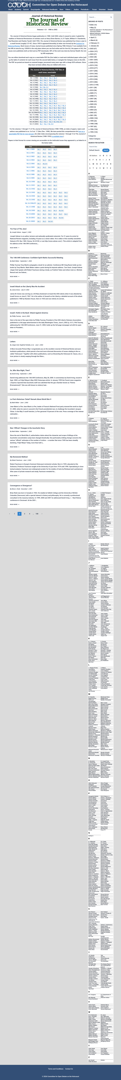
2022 (93, 57)
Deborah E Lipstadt (93, 355)
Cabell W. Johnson (93, 283)
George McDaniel (105, 458)
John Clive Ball (92, 613)
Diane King (91, 361)
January (95, 46)
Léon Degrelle (104, 675)
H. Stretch (91, 494)
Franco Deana (92, 428)
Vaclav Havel (91, 1005)
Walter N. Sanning (105, 1018)
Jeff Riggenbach (105, 596)
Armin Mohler (104, 236)
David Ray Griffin (105, 350)
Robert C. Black (105, 871)
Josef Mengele (92, 630)
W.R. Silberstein (105, 1016)
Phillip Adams (104, 821)
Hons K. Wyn (91, 532)
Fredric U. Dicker (105, 437)
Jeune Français (105, 603)
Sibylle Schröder (92, 932)
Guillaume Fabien (92, 485)
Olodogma (91, 784)
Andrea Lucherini (105, 211)
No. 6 (64, 105)
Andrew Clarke (92, 217)
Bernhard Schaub (92, 262)
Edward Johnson (92, 386)
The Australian (104, 961)
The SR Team (91, 965)
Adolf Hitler (91, 189)
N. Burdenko (91, 761)
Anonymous (91, 226)
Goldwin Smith (104, 472)
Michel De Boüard (93, 742)
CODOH (90, 316)
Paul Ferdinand (92, 803)
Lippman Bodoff (92, 682)
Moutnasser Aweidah (93, 755)
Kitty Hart (103, 657)
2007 (93, 99)
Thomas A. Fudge (105, 970)
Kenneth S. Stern (92, 650)
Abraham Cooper (105, 182)
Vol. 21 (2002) (30, 221)
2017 (94, 71)
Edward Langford (92, 387)
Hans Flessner (92, 498)
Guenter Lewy (92, 484)
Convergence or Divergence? (21, 486)
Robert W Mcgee (105, 884)
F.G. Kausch (104, 418)
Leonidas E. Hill (105, 678)
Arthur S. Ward (92, 242)
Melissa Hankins (105, 729)
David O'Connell (92, 350)
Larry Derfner (91, 670)
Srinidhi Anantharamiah (105, 937)
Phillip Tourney (92, 822)
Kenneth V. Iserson (105, 651)
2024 (94, 51)
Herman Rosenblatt (106, 523)
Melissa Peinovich (93, 730)
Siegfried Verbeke (105, 932)
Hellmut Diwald (105, 513)
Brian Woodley (104, 269)
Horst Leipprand (92, 533)
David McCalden (92, 347)
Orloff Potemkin (92, 786)
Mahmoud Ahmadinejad (91, 700)
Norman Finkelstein (93, 777)
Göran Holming (92, 474)
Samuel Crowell (92, 913)
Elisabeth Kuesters (105, 392)
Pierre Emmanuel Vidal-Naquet (92, 825)
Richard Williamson (106, 866)
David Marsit (104, 345)
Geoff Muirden (92, 452)
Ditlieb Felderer (105, 364)
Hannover (103, 497)
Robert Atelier (92, 869)
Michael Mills (104, 738)
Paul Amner (104, 800)
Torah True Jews (92, 983)
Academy (18, 9)
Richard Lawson (92, 865)
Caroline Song (104, 287)
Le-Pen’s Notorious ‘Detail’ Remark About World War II (30, 399)
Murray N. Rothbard (106, 755)
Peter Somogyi (92, 815)
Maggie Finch (104, 698)
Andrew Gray (104, 217)
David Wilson (104, 352)
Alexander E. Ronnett (93, 199)
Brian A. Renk (104, 267)
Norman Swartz (105, 777)
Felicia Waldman (92, 421)
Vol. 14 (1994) (30, 196)
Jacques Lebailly (92, 574)
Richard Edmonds (93, 859)
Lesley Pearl (91, 679)
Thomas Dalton (92, 971)
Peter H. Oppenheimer (106, 811)
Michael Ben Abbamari (94, 732)
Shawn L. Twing (92, 930)
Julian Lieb (91, 635)
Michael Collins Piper (106, 732)
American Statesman (93, 210)
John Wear (103, 622)
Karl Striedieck (92, 647)
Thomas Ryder (104, 977)
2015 (94, 76)
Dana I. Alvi (91, 329)
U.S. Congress (92, 994)
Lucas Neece (104, 688)
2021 (94, 60)
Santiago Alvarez (92, 916)
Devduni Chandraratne (94, 358)
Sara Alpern (104, 916)
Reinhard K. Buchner (106, 853)
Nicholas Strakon (105, 770)
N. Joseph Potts (105, 761)
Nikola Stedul (104, 773)
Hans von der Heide (106, 501)
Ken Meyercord (105, 649)
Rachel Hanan (104, 844)
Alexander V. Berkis (106, 201)
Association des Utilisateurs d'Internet (106, 244)
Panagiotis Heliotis (93, 796)
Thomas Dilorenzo (105, 971)
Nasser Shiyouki (92, 764)
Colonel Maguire (105, 317)
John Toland (91, 622)
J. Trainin (90, 567)
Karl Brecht (104, 644)
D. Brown (90, 326)
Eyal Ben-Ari (91, 412)
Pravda (90, 830)
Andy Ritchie (104, 220)
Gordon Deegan (105, 474)
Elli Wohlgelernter (93, 395)
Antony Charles (92, 234)
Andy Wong (91, 221)
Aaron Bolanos (92, 179)
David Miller (91, 348)
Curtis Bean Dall (92, 320)
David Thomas (104, 351)
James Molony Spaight (107, 580)
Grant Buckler (92, 477)
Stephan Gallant (92, 940)
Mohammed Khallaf (93, 752)
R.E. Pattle (103, 841)
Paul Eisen (103, 802)
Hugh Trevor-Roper (93, 536)
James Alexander (105, 574)
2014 (94, 79)
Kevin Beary (104, 654)
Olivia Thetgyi (104, 783)
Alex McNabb (104, 198)
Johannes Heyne (92, 609)
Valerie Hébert (92, 1006)
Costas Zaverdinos (93, 319)
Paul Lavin (91, 806)
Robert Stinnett (92, 884)
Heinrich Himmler (93, 510)
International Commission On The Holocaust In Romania (94, 555)
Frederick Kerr (104, 436)
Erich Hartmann (92, 404)
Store (61, 9)
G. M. (102, 447)
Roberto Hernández (106, 885)
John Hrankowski (92, 615)
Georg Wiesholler (92, 453)
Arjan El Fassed (92, 236)
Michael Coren (92, 733)
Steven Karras (92, 946)
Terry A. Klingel (92, 959)
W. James (103, 1015)
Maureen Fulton (92, 727)
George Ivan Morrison (106, 456)
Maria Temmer (104, 707)
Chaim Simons (92, 293)
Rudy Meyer (104, 901)
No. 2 (46, 78)
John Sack (103, 619)
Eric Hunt (103, 401)
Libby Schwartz (105, 681)
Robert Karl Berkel (93, 879)
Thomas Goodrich (105, 973)
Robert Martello (92, 881)
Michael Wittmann (105, 741)
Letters (12, 342)
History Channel (105, 526)
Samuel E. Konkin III (106, 913)
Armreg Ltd (91, 237)
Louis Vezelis (104, 687)
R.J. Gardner (91, 843)
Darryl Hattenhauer (93, 339)
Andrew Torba (92, 220)
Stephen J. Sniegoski (106, 942)
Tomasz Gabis (104, 980)
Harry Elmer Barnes (93, 504)
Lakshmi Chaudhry (105, 669)
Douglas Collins (105, 371)
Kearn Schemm (105, 647)
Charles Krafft (104, 296)
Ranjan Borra (91, 850)
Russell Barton (104, 903)
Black (89, 265)
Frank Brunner (104, 428)
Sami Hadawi (104, 912)
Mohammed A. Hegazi (106, 749)
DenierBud (103, 355)
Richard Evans (104, 859)
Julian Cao (103, 634)
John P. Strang (104, 618)
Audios (76, 9)
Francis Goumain (105, 425)
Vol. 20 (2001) (30, 217)
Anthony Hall (91, 227)
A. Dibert (103, 176)
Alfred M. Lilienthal (93, 204)
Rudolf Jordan (92, 901)
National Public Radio (94, 765)
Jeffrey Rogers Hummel (92, 598)
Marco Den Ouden (93, 704)
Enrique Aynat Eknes (106, 398)
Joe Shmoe (91, 608)
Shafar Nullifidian (92, 929)
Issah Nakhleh (104, 558)
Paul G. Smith (91, 805)
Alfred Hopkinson (92, 202)
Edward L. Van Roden (106, 386)
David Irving (104, 344)
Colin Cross (91, 317)
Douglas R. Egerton (106, 373)
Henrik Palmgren (105, 516)
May (93, 28)
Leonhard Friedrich (93, 678)
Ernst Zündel (91, 409)
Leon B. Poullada (92, 675)
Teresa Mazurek (105, 958)
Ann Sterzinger (104, 224)
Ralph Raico (104, 849)
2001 (93, 115)
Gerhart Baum (92, 465)
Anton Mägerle (92, 233)
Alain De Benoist (105, 191)
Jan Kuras (103, 583)
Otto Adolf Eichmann (93, 787)
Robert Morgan (105, 881)
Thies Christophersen (94, 970)
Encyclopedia (35, 9)
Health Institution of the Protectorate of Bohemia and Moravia (106, 507)
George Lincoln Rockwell (92, 458)
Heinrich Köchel (105, 510)
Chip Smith (103, 300)
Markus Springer (105, 714)
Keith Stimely (91, 649)
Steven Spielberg (105, 946)
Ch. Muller (103, 291)
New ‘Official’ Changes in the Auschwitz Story (27, 428)
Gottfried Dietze (105, 475)
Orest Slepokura (105, 784)
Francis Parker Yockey (106, 427)
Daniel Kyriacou (92, 333)
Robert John (104, 878)
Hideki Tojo (104, 525)
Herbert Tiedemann (106, 522)
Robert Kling (104, 879)
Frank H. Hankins (92, 430)
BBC (89, 259)
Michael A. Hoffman (106, 730)
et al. (102, 409)
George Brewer (92, 455)
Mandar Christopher (106, 700)
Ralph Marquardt (92, 849)
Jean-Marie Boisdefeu (106, 593)
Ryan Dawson (91, 906)
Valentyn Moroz (105, 1005)
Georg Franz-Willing (106, 452)
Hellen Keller (91, 513)
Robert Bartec (104, 869)
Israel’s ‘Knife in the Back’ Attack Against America (29, 313)
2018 (94, 68)
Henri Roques (91, 516)
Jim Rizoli (91, 605)
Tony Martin (104, 981)
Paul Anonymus (92, 802)
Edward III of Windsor (106, 385)
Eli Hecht (90, 392)
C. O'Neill (90, 281)
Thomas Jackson (92, 975)
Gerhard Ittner (92, 463)
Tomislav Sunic (92, 981)
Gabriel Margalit (92, 449)
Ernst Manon (91, 408)
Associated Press (92, 243)
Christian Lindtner (93, 303)
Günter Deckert (105, 485)
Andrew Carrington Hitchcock (105, 215)
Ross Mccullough (105, 898)
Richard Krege (92, 863)
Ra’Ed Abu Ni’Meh (93, 844)
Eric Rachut (104, 402)
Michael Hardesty (93, 736)
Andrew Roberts (105, 218)
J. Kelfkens (91, 565)
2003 (93, 110)
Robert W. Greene (92, 885)
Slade (102, 933)
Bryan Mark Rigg (92, 275)
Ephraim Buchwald (93, 399)
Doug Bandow (104, 370)
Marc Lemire (104, 703)
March (94, 40)
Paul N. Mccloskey (93, 808)
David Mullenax (105, 348)
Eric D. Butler (91, 401)
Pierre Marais (104, 827)
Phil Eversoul (91, 818)
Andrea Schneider (93, 213)
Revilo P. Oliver (92, 856)
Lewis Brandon (92, 681)
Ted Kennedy (91, 958)
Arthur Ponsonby (92, 240)
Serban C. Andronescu (106, 924)
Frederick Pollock (92, 437)
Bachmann (103, 253)
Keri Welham (91, 653)
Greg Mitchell (104, 479)
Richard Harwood (105, 862)
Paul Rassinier (104, 808)
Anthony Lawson (105, 229)
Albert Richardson (93, 195)
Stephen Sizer (92, 943)
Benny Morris (104, 259)
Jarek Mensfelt (92, 587)
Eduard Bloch (91, 383)
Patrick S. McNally (105, 799)
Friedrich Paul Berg (93, 440)
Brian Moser (104, 268)
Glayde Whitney (92, 472)
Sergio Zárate (104, 926)
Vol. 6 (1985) (31, 167)
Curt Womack (104, 319)
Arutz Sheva (104, 242)
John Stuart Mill (92, 621)
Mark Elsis (91, 710)
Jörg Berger (104, 627)
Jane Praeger (104, 584)
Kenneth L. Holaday (106, 650)
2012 (94, 85)
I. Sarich (90, 544)
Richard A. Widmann (93, 857)
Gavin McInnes (104, 450)
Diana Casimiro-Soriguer (105, 359)
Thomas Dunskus (92, 973)
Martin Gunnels (105, 717)
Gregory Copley (92, 482)
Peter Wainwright (105, 815)
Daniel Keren (104, 331)
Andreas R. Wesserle (106, 213)
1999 (93, 121)
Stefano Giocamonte (93, 939)
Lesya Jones (104, 679)
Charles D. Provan (105, 294)
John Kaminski (92, 616)
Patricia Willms (92, 797)
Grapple (103, 477)
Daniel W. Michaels (93, 338)
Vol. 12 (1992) (30, 189)
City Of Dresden (92, 310)
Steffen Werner (105, 939)
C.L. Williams (104, 281)
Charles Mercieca (105, 297)
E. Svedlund (104, 380)
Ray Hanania (104, 852)
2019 (94, 65)
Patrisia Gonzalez (93, 800)
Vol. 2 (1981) (31, 153)
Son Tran (90, 936)
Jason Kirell (91, 589)
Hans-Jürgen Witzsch (94, 503)
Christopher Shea (105, 309)
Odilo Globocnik (92, 783)
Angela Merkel (104, 221)
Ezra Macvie (104, 412)
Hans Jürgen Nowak (106, 498)
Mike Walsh (91, 745)
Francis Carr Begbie (106, 424)
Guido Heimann (105, 484)
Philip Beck (104, 818)
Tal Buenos (91, 957)
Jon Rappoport (92, 625)
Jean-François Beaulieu (92, 594)
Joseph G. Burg (105, 631)
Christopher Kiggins (93, 309)
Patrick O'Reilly (92, 799)
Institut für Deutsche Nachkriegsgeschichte (94, 552)
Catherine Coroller (93, 291)
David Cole (91, 342)
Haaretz (103, 494)
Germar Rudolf (104, 468)
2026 (93, 25)
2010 (93, 90)
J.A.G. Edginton (105, 567)
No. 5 (59, 105)
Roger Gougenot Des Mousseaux (93, 892)
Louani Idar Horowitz (106, 685)
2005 (93, 104)
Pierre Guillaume (92, 827)
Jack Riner (91, 570)
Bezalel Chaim (92, 264)
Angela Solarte (104, 223)
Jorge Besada (92, 628)
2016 (94, 74)
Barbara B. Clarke (92, 255)
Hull (102, 536)
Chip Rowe (91, 300)
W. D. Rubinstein (92, 1015)
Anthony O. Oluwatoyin (94, 230)
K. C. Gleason (91, 641)
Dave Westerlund (105, 339)
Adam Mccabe (104, 186)
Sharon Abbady (105, 929)
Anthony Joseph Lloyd (106, 227)
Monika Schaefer (105, 752)
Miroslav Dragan (92, 746)
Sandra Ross (104, 915)
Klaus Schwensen (93, 659)
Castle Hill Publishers (106, 290)
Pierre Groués (104, 824)
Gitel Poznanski (92, 471)
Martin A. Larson (92, 716)
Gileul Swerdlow (105, 469)
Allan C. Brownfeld (93, 207)
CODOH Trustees (105, 316)
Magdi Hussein (92, 698)
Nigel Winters (91, 773)
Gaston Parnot (92, 450)
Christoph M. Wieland (94, 304)
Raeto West (104, 846)
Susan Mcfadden (105, 948)
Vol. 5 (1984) (31, 163)
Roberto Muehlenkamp (94, 887)
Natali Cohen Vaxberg (106, 764)
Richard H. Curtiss (93, 862)
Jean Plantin (91, 590)
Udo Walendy (91, 997)
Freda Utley (91, 434)
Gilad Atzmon (91, 469)
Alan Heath (103, 192)
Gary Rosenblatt (105, 449)
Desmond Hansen (105, 357)
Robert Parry (91, 882)
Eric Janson (91, 402)
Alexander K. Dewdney (106, 199)
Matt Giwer (91, 723)
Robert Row (104, 882)
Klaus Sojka (104, 659)
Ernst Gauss (104, 406)
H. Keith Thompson (106, 493)
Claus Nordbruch (92, 312)
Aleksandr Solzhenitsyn (104, 196)
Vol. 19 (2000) (30, 214)
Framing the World (93, 424)
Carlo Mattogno (105, 284)
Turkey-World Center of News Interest (106, 986)
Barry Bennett (92, 256)
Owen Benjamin (105, 790)
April (93, 37)
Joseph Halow (92, 632)
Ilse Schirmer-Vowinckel (92, 546)
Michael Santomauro (106, 739)
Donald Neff (104, 368)
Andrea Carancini (92, 211)
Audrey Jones (92, 246)
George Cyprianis (105, 455)
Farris (89, 420)
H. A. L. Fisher (92, 493)
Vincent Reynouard (106, 1009)
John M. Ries (104, 616)
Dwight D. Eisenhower (94, 374)
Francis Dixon (91, 425)
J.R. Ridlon (103, 568)
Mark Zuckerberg (92, 714)
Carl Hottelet (104, 283)
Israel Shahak (104, 554)
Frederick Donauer (93, 436)
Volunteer (102, 9)
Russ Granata (91, 903)
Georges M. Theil (92, 462)
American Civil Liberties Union (105, 207)
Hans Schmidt (92, 501)
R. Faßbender (91, 841)
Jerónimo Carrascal (93, 600)
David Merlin (104, 347)
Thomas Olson (92, 977)
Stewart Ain (91, 948)
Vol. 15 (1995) (30, 199)
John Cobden (104, 613)
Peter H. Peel (91, 812)
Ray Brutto (91, 852)
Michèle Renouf (105, 742)
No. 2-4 (46, 87)
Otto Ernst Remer (105, 787)
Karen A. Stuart (92, 643)
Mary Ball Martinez (106, 722)
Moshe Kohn (91, 754)
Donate (110, 9)
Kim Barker (91, 657)
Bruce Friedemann (105, 271)
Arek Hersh (104, 234)
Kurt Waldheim (104, 660)
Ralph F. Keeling (105, 847)
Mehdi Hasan (91, 729)
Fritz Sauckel (91, 442)
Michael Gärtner (105, 735)
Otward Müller (92, 790)
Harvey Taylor (92, 506)
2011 (93, 87)
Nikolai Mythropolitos (94, 774)
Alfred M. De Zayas (106, 202)
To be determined (105, 978)
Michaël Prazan (92, 739)
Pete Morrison (92, 811)
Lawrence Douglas (93, 672)
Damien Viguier (92, 328)
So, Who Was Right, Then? (20, 370)
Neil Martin (103, 765)
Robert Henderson (93, 875)
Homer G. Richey (105, 531)
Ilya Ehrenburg (104, 545)
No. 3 (51, 78)
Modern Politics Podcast (105, 747)
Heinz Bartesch (92, 512)
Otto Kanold (104, 789)
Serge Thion (91, 926)
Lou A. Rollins (92, 685)
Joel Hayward (104, 608)
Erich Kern (103, 404)
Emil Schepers (92, 396)
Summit (26, 9)
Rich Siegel (104, 856)
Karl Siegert (104, 646)
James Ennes (104, 576)
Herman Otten (92, 523)
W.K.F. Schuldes (92, 1016)
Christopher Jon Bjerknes (105, 307)
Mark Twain (91, 713)
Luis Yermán (91, 691)
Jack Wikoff (104, 570)
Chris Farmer (104, 302)
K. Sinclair (103, 641)
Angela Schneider (93, 223)
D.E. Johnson (104, 326)
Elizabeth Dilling (92, 393)
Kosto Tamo (91, 660)
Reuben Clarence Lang (106, 854)
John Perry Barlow (93, 619)
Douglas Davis (92, 373)
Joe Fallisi (91, 606)
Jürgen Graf (104, 635)
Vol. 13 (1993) (30, 192)
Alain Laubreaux (92, 192)
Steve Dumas (91, 945)
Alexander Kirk (92, 201)
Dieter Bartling (104, 363)
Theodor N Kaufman (93, 968)
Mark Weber (104, 713)
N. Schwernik (91, 762)
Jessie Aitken (104, 602)
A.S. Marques (91, 178)
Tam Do (103, 957)
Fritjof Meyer (104, 440)
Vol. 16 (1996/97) (30, 203)
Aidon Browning (92, 191)
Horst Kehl (103, 532)
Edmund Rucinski (105, 382)
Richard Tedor (104, 865)
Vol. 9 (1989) (31, 178)
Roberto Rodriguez (105, 887)
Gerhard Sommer (105, 463)
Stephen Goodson (93, 942)
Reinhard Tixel (92, 854)
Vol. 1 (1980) (31, 149)
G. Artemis (91, 447)
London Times (92, 684)
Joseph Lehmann (105, 630)
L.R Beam (103, 668)
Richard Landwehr (105, 863)
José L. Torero (104, 628)
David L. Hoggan (92, 345)
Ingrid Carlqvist (105, 548)
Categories (92, 136)
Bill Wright (103, 264)
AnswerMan (104, 226)
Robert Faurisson (105, 872)
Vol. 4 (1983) (31, 160)
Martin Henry (104, 719)
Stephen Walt (104, 943)
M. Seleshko (91, 697)
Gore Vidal (91, 475)
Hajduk (102, 496)
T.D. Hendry (91, 955)
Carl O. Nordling (92, 284)
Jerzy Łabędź (91, 602)
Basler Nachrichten (106, 258)
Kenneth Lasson (92, 651)
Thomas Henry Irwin (93, 974)
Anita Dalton (91, 224)
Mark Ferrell (104, 710)
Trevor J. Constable (93, 984)
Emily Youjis (91, 398)
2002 (93, 112)
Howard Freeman (105, 535)
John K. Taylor (104, 615)
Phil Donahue (104, 817)
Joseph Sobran (92, 634)
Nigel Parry (104, 771)
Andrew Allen (91, 214)
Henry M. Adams (92, 520)
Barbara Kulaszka (105, 255)
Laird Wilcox (91, 669)
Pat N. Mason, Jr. (105, 796)
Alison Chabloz (105, 205)
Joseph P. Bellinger (106, 632)
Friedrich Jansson (105, 439)
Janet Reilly (91, 586)
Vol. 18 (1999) (30, 210)
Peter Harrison (104, 812)
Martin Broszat (92, 717)
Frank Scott (104, 430)
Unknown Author (105, 997)
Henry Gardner (92, 519)
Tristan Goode (104, 984)
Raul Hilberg (104, 850)
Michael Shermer (92, 741)
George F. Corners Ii (93, 456)
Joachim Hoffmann (106, 605)
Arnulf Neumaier (92, 239)
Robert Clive (91, 872)
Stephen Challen (105, 940)
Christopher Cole (105, 304)
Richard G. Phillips (105, 860)
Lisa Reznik (104, 682)
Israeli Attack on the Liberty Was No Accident (27, 286)
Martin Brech (104, 716)
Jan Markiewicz (92, 584)
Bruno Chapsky (92, 274)
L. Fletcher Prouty (93, 668)
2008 (93, 96)
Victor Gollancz (105, 1007)
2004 (93, 107)
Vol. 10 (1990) (30, 181)
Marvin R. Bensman (106, 720)
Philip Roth (91, 821)
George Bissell (104, 453)
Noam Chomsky (105, 776)
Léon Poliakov (92, 676)
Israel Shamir (91, 558)
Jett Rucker (91, 603)
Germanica (91, 468)
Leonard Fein (104, 676)
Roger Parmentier (105, 891)
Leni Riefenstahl (92, 673)
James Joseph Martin (106, 578)
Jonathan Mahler (92, 627)
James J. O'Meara (93, 578)
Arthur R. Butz (104, 240)
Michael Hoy (104, 736)
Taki (102, 955)
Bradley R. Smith (105, 265)
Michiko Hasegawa (93, 744)
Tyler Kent (91, 989)
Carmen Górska (105, 285)
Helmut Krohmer (105, 514)
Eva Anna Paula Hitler (94, 411)
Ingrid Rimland (92, 549)
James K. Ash (92, 580)
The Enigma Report (106, 964)
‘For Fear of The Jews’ (18, 229)
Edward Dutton (92, 385)
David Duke (104, 342)
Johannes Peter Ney (106, 609)
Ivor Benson (91, 560)
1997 (93, 126)
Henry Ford (103, 517)
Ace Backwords (105, 185)
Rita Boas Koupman (93, 868)
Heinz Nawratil (104, 512)
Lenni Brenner (104, 673)
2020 (94, 62)
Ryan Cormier (104, 904)
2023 (93, 54)
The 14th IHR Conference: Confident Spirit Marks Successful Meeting (36, 258)
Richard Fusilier (92, 860)
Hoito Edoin (91, 528)
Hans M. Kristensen (93, 500)
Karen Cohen (104, 643)
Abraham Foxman (93, 185)
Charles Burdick (92, 294)
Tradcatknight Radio (106, 983)
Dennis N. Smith (92, 357)
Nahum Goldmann (105, 762)
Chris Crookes (92, 302)
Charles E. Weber (92, 296)
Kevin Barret (91, 654)
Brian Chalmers (92, 268)
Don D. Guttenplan (93, 367)
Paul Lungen (104, 806)
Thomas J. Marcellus (106, 974)
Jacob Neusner (105, 571)
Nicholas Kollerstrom (93, 770)
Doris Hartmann (92, 370)
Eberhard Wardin (92, 382)
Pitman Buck (91, 828)
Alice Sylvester (92, 205)
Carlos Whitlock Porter (94, 285)
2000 (94, 118)
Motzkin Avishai (105, 754)
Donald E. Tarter (92, 368)
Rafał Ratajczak (92, 847)
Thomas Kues (104, 975)
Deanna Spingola (105, 354)
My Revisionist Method (19, 457)
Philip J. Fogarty (92, 819)
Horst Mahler (104, 533)
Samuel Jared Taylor (93, 915)
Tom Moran (91, 980)
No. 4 (55, 78)
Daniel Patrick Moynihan (104, 336)
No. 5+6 (59, 117)
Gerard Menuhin (105, 462)
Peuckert (90, 817)
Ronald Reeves (104, 896)
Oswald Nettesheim (106, 786)
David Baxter (91, 341)
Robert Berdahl (92, 871)
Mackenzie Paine (105, 697)
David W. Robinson (93, 352)
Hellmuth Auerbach (93, 514)
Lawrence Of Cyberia (106, 672)
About (10, 9)
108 (37, 514)
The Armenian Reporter (92, 962)
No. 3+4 (50, 124)
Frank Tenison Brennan (94, 431)
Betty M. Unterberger (106, 262)
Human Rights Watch (93, 538)
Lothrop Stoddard (105, 684)
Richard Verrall (92, 866)
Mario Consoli (104, 708)
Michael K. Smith (92, 738)
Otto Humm (91, 789)
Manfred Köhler (92, 703)
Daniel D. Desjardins (106, 329)
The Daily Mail (92, 964)
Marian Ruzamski (92, 708)
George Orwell (92, 460)
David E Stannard (92, 344)
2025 (93, 49)
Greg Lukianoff (92, 479)
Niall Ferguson (104, 768)
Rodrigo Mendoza (93, 888)
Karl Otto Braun (92, 646)
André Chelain (104, 210)
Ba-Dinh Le (91, 253)
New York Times (92, 768)
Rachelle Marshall (93, 846)
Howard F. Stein (92, 535)
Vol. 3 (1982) (31, 156)
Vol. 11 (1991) (30, 185)
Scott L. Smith (104, 917)
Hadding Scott (92, 496)
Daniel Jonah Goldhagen (91, 331)
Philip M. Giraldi (105, 819)
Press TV (103, 830)
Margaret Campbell (106, 704)
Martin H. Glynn (92, 719)
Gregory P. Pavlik (105, 482)
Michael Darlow (105, 733)
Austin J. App (91, 248)
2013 (94, 82)
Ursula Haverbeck (93, 999)
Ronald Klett (91, 896)
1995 (94, 132)
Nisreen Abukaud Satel (94, 776)
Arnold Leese (104, 237)
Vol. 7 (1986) (31, 171)
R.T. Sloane (104, 843)
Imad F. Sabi (91, 548)
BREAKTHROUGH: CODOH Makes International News (100, 34)
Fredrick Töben (92, 439)
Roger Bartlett (92, 890)
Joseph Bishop (92, 631)
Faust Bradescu (105, 420)
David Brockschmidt (106, 341)
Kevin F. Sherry (92, 656)
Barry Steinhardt (105, 256)
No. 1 (41, 78)
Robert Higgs (104, 875)
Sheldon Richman (105, 930)
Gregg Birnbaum (105, 481)
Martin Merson (92, 720)
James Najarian (92, 581)
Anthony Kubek (92, 229)
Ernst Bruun (91, 406)
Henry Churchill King (93, 517)
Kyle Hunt (90, 662)
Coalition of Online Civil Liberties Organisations (105, 313)
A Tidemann (91, 176)
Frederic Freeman (105, 434)
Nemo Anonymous (105, 767)
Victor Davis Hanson (93, 1007)
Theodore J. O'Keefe (106, 968)
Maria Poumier (104, 705)
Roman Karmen (105, 894)
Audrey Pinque (104, 246)
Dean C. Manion (92, 354)
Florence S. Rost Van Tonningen (106, 422)
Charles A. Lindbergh (106, 293)
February (95, 43)
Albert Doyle (104, 194)
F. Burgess (91, 418)
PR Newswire (104, 828)
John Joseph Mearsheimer (91, 611)
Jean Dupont (104, 589)
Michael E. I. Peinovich (94, 735)
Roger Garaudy (104, 890)
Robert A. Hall (104, 868)
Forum (94, 9)
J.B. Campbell (92, 568)
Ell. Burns (103, 393)
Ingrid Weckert (104, 549)
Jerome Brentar (105, 597)
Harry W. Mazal (105, 504)
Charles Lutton (92, 297)
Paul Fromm (104, 803)
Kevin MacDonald (105, 656)
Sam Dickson (91, 912)
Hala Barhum (91, 497)
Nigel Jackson (92, 771)
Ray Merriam (91, 853)
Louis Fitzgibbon (92, 687)
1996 (94, 129)
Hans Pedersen (105, 500)
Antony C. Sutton (105, 233)
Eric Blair (103, 399)
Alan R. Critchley (92, 194)
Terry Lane (103, 959)
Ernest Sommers (105, 405)
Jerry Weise (104, 600)
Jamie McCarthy (92, 583)
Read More (14, 247)
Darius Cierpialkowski (106, 338)
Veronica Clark (104, 1006)
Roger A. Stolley (105, 888)
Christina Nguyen (105, 303)
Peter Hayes (91, 814)
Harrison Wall (104, 503)
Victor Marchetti (92, 1009)
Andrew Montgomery (93, 218)
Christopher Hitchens (93, 306)
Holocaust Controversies (104, 528)
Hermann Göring (92, 525)
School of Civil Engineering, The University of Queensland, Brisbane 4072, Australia (94, 920)
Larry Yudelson (105, 670)
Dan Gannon (104, 328)
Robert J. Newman (105, 877)
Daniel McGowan (105, 333)
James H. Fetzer (92, 577)
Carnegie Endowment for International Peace (94, 288)
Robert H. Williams (105, 874)
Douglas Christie (92, 371)
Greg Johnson (104, 478)
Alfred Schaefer (105, 204)
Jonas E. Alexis (105, 625)
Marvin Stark (91, 722)
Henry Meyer (104, 520)
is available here (57, 136)
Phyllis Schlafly (105, 822)
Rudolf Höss (104, 900)
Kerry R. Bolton (105, 653)
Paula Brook (91, 809)
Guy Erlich (91, 487)
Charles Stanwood (105, 299)
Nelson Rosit (91, 767)
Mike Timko (104, 744)
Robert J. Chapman (93, 877)
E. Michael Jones (92, 380)
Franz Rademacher (93, 433)
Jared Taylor (104, 586)
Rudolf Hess (91, 900)
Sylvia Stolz (91, 949)
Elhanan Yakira (104, 389)
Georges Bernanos (105, 460)
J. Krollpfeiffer (104, 565)
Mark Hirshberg (92, 711)
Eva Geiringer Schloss (106, 411)
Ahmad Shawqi (105, 189)
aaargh (102, 178)
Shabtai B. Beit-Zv (105, 927)
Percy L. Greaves (105, 809)
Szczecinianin (104, 949)
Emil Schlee (104, 396)
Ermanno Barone (92, 405)
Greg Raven (91, 481)
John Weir (91, 624)
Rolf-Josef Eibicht (93, 894)
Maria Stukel (91, 707)
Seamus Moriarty (92, 924)
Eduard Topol (104, 383)
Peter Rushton (104, 814)
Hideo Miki (91, 526)
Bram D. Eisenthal (93, 267)
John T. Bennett (105, 621)
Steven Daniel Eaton (106, 945)
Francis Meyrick (92, 427)
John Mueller (91, 618)
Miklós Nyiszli (104, 745)
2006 (93, 101)
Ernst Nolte (104, 408)
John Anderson (105, 611)
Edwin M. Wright (105, 387)
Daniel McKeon (92, 335)
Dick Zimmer (91, 363)
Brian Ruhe (91, 269)
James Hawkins (105, 577)
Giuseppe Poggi (105, 471)
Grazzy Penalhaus (93, 478)
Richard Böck (104, 857)
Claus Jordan (104, 310)
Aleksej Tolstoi (92, 198)
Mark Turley (104, 711)
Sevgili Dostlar (92, 927)
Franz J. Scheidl (105, 431)
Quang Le (90, 835)
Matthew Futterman (106, 723)
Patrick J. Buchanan (106, 797)
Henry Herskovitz (105, 519)
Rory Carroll (91, 898)
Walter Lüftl (91, 1018)
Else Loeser (104, 395)
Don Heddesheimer (106, 367)
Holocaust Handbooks (49, 9)
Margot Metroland (93, 705)
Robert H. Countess (93, 874)
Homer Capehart (92, 531)
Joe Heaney (104, 606)
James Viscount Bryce (106, 581)
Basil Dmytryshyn (92, 258)
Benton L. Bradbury (93, 261)
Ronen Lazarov (104, 897)
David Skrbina (92, 351)
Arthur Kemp (104, 239)
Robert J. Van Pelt (93, 878)
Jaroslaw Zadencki (105, 587)
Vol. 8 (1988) (31, 174)
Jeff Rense (91, 596)
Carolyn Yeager (92, 290)
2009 (93, 93)
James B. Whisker (93, 576)
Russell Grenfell (92, 904)
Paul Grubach (104, 805)
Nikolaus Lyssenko (105, 774)
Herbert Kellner (92, 522)
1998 (94, 124)
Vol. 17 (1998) (30, 207)
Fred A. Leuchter (105, 433)
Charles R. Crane (92, 299)
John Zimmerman (105, 624)
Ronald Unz (91, 897)
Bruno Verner (104, 274)
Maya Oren (103, 727)
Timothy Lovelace (93, 978)
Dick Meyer (104, 361)
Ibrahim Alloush (105, 544)
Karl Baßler (91, 644)
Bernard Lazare (105, 261)
